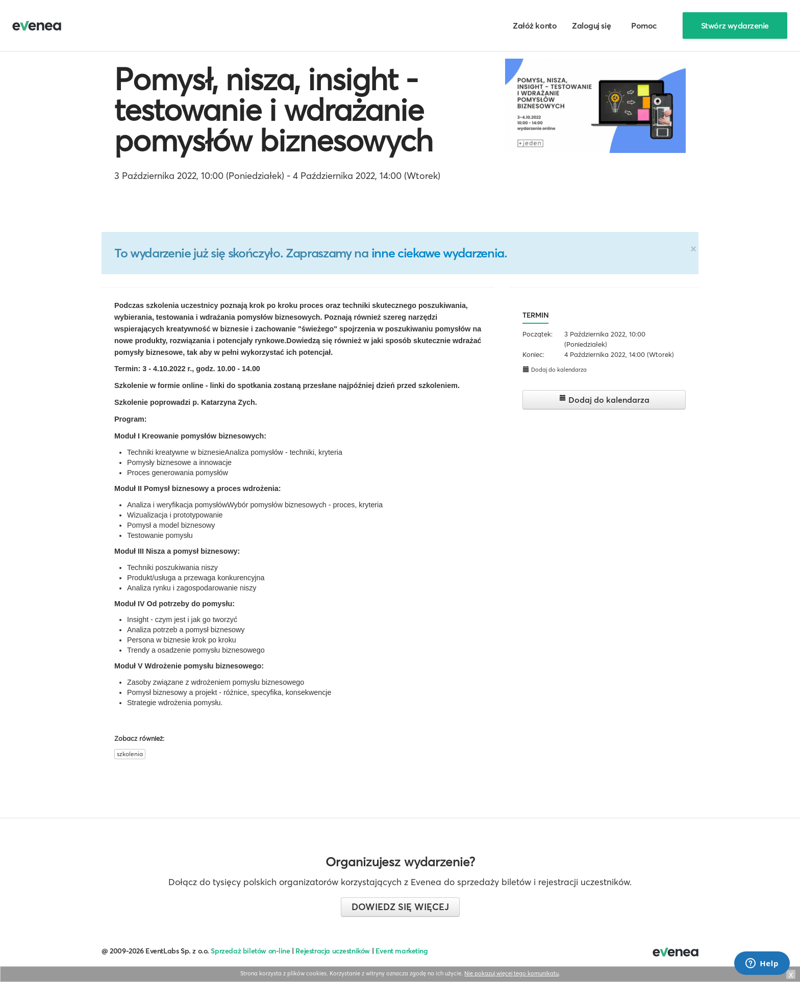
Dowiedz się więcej (400, 907)
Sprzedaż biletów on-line (250, 950)
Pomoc (644, 25)
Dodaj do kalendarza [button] (554, 369)
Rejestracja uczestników (332, 950)
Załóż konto (535, 25)
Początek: (537, 334)
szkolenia (130, 754)
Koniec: (533, 354)
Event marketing (402, 950)
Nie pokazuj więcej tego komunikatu (511, 973)
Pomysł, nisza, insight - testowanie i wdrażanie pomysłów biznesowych (273, 109)
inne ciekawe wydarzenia (437, 253)
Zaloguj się (591, 25)
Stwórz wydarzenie (735, 25)
